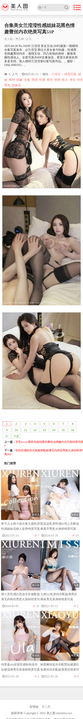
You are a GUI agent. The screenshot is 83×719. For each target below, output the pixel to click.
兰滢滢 (55, 74)
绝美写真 (70, 74)
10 (16, 430)
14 (53, 430)
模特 (12, 79)
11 (25, 430)
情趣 (19, 79)
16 (72, 430)
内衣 (80, 79)
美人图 (8, 39)
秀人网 (20, 39)
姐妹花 (16, 85)
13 (44, 430)
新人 (65, 79)
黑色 (7, 85)
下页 (16, 436)
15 (63, 430)
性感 (42, 79)
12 (34, 430)
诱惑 (35, 79)
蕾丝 (50, 79)
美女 (73, 79)
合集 (27, 79)
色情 (57, 79)
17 (6, 436)
